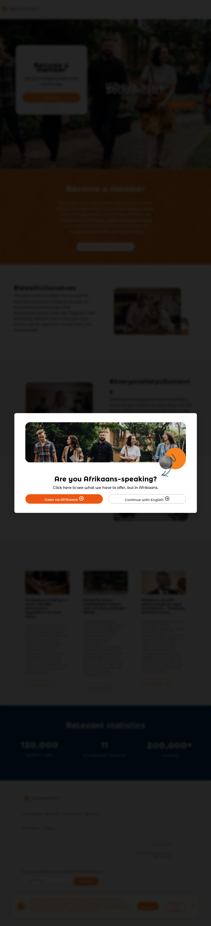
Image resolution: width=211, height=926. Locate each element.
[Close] (190, 419)
